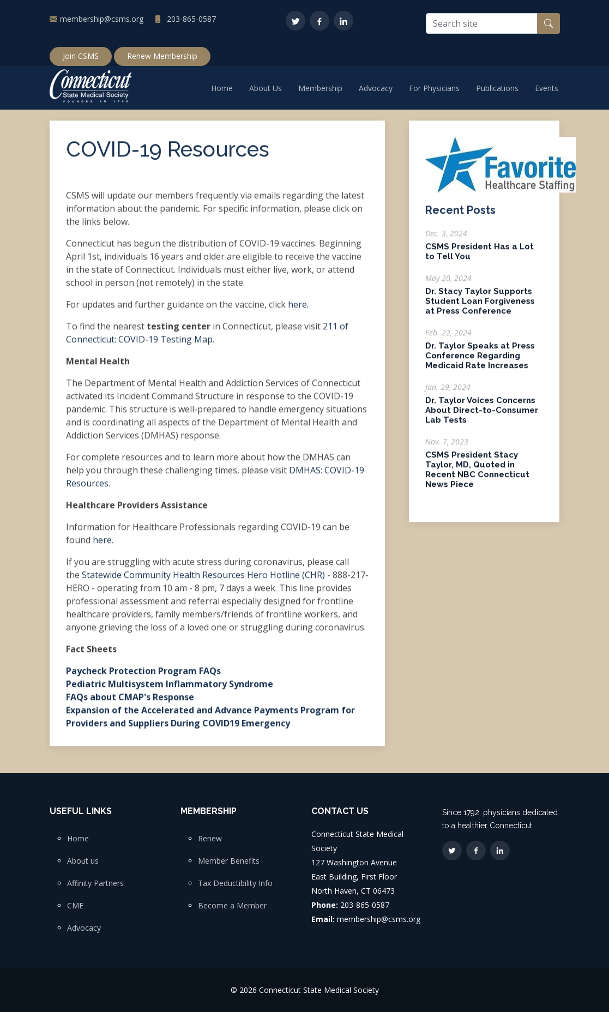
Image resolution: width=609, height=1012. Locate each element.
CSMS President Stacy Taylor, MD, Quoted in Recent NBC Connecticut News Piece (477, 475)
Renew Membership (162, 56)
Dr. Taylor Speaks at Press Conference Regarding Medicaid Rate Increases (480, 361)
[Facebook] (319, 21)
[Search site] (482, 23)
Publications (497, 88)
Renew (210, 838)
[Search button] (548, 23)
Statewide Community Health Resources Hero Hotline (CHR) (203, 580)
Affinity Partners (95, 883)
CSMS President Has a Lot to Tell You (479, 257)
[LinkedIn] (343, 21)
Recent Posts (460, 215)
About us (83, 861)
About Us (265, 88)
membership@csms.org (101, 19)
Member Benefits (229, 861)
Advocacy (376, 88)
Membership (320, 88)
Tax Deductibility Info (235, 883)
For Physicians (434, 88)
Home (222, 88)
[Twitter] (295, 21)
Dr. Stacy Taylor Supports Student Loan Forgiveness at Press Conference (480, 306)
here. (298, 309)
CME (75, 905)
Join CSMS (81, 56)
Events (546, 88)
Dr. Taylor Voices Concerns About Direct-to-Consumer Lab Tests (481, 415)
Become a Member (232, 905)
